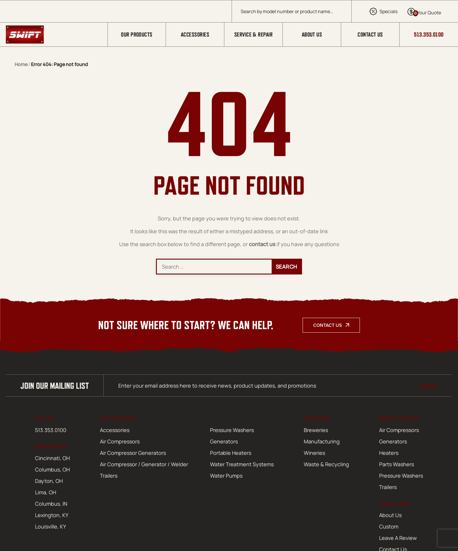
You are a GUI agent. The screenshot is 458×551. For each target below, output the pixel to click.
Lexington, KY (51, 515)
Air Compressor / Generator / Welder (144, 464)
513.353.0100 (428, 34)
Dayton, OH (49, 480)
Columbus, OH (52, 469)
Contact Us (370, 34)
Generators (224, 441)
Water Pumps (226, 475)
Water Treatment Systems (242, 464)
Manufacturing (322, 441)
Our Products (136, 34)
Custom (388, 526)
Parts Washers (396, 464)
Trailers (108, 475)
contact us (262, 244)
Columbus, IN (51, 503)
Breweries (316, 429)
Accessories (195, 34)
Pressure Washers (232, 429)
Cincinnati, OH (52, 458)
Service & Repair (253, 34)
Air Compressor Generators (133, 452)
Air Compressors (120, 441)
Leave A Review (398, 537)
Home (21, 64)
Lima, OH (45, 492)
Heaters (388, 452)
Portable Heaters (230, 452)
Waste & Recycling (326, 464)
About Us (312, 34)
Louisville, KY (50, 526)
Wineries (314, 452)
